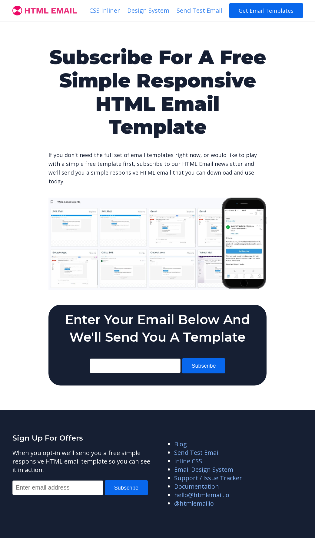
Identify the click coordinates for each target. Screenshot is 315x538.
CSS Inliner (104, 10)
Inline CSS (188, 461)
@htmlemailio (194, 503)
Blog (180, 444)
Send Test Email (199, 10)
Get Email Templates (266, 10)
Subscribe (203, 366)
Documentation (196, 486)
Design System (148, 10)
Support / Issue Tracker (208, 478)
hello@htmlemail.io (201, 495)
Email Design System (203, 469)
